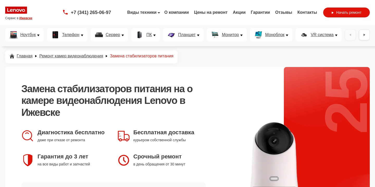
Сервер (113, 35)
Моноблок (274, 35)
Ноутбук (28, 35)
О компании (176, 12)
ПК (149, 35)
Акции (239, 12)
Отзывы (283, 12)
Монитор (230, 35)
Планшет (187, 35)
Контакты (307, 12)
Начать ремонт (346, 12)
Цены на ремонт (211, 12)
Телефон (70, 35)
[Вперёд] (364, 34)
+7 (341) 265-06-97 (91, 12)
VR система (322, 35)
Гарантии (260, 12)
